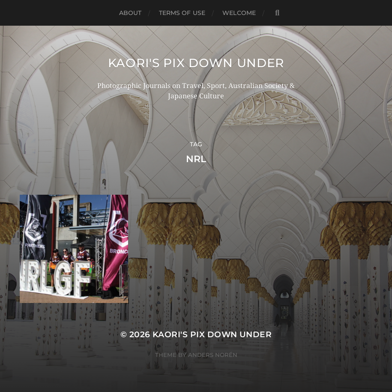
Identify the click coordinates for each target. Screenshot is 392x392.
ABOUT (130, 13)
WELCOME (239, 13)
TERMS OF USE (182, 13)
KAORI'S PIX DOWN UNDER (196, 63)
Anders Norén (212, 354)
